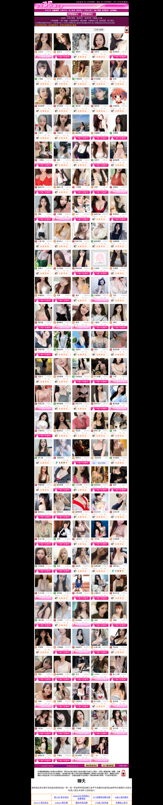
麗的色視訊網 (81, 803)
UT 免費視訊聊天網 (101, 797)
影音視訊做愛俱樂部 (60, 766)
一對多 (106, 458)
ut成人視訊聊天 (122, 797)
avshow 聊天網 (61, 803)
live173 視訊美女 (41, 803)
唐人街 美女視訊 (61, 797)
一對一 (87, 187)
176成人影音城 (101, 803)
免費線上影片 (122, 803)
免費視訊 (49, 52)
